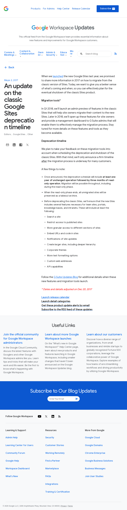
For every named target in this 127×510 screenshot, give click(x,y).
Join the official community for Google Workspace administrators (21, 339)
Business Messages (95, 468)
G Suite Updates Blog (66, 277)
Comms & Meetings (10, 53)
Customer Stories (54, 445)
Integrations (51, 484)
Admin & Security (51, 53)
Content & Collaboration (27, 54)
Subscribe (107, 8)
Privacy (64, 506)
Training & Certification (57, 491)
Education (63, 53)
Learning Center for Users (19, 445)
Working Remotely (55, 453)
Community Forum (15, 453)
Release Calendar (81, 8)
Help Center (63, 8)
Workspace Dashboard (18, 468)
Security (49, 437)
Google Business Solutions (99, 460)
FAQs (48, 476)
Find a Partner (52, 460)
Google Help (12, 460)
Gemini (40, 53)
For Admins (49, 8)
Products (35, 8)
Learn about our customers (104, 334)
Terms (70, 506)
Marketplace (52, 468)
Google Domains (94, 445)
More (71, 54)
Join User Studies (94, 476)
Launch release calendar (55, 297)
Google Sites (19, 134)
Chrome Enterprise (95, 453)
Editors (7, 134)
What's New (12, 476)
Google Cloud (92, 437)
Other (30, 134)
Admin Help (12, 437)
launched (58, 76)
